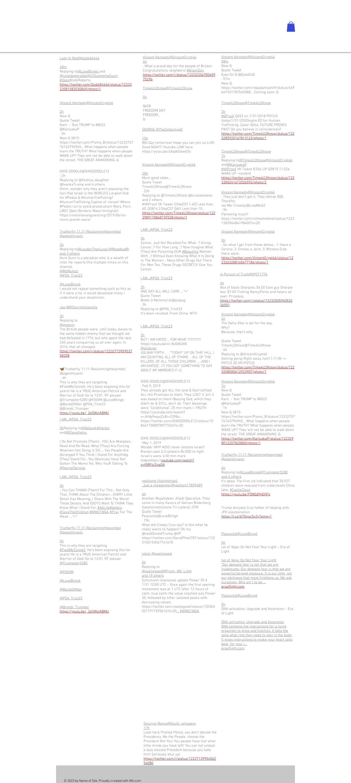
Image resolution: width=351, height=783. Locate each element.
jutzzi (146, 554)
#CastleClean (240, 490)
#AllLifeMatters (110, 508)
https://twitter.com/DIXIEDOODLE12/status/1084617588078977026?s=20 (177, 423)
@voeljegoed (161, 554)
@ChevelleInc (76, 432)
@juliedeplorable (73, 76)
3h (62, 316)
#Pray (114, 512)
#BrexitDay (195, 70)
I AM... (64, 419)
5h (145, 97)
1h (223, 156)
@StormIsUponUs (83, 307)
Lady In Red (69, 58)
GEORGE (149, 129)
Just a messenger (156, 485)
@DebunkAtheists (95, 428)
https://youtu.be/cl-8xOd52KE (164, 344)
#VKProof (228, 169)
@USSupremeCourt (102, 76)
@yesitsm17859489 (186, 485)
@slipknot (148, 348)
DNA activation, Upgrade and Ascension (252, 622)
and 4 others (231, 477)
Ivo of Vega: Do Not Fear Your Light (248, 560)
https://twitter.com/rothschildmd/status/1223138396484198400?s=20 (257, 221)
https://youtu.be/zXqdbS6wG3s (166, 151)
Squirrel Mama (155, 723)
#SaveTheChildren (74, 512)
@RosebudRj (119, 249)
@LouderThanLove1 (93, 249)
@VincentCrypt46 (99, 103)
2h (62, 112)
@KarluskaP (237, 165)
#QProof (227, 116)
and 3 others (70, 253)
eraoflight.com (232, 648)
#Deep (65, 80)
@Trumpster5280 (74, 563)
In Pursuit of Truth (234, 274)
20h (145, 173)
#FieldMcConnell (73, 550)
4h (145, 62)
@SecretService (72, 468)
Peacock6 (229, 534)
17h (146, 728)
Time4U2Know (154, 88)
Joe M (64, 307)
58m (224, 61)
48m (63, 67)
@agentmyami (71, 236)
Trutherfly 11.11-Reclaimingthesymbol (90, 232)
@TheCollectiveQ (169, 129)
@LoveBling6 (88, 71)
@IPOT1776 (258, 274)
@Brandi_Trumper (74, 607)
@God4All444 (88, 58)
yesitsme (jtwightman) (160, 481)
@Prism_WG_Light (177, 571)
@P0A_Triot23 (71, 275)
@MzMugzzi (69, 271)
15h (145, 138)
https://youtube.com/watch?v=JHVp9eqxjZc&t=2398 (163, 414)
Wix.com (135, 781)
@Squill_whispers (181, 723)
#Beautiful (190, 252)
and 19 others (153, 576)
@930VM (66, 572)
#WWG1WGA (99, 512)
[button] (291, 26)
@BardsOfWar (71, 589)
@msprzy (67, 325)
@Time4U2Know (179, 88)
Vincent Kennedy (73, 103)
